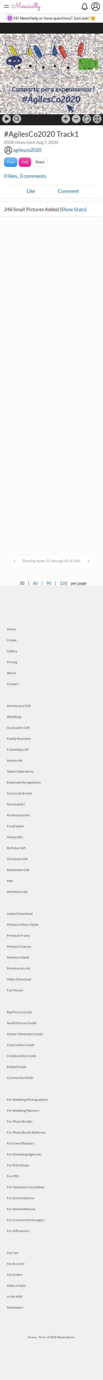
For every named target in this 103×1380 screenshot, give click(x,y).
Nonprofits (15, 837)
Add (25, 162)
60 (35, 583)
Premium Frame (18, 935)
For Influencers (18, 1231)
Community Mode (20, 1078)
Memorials (14, 760)
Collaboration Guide (21, 1056)
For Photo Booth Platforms (26, 1132)
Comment (68, 191)
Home (11, 629)
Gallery (12, 651)
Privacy (32, 1337)
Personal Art (16, 804)
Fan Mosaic (15, 990)
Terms (42, 1337)
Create (11, 640)
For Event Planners (20, 1143)
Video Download (19, 979)
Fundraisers (15, 826)
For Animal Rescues (21, 1209)
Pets (10, 881)
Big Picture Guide (19, 1012)
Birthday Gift (16, 848)
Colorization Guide (20, 1045)
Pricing (12, 662)
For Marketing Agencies (24, 1154)
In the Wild (15, 1296)
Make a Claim (16, 1285)
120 (63, 583)
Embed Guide (16, 1067)
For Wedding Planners (23, 1110)
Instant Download (20, 914)
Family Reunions (19, 738)
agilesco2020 (27, 150)
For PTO (13, 1176)
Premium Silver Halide (22, 924)
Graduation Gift (18, 728)
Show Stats (73, 209)
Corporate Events (19, 793)
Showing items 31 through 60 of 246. (51, 561)
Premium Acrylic (19, 968)
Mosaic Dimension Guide (25, 1034)
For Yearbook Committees (25, 1187)
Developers (15, 1307)
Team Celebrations (20, 771)
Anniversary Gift (18, 706)
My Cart (12, 1253)
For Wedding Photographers (27, 1099)
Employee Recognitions (24, 782)
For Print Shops (18, 1165)
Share (39, 162)
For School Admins (20, 1198)
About (11, 673)
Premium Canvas (19, 946)
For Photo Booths (19, 1121)
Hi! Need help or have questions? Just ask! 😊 (55, 18)
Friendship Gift (18, 749)
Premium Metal (18, 957)
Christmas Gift (17, 859)
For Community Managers (25, 1220)
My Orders (15, 1275)
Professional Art (18, 815)
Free (10, 162)
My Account (15, 1264)
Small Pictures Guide (21, 1023)
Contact (12, 684)
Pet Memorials (17, 892)
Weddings (14, 717)
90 (48, 583)
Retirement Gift (18, 870)
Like (31, 191)
